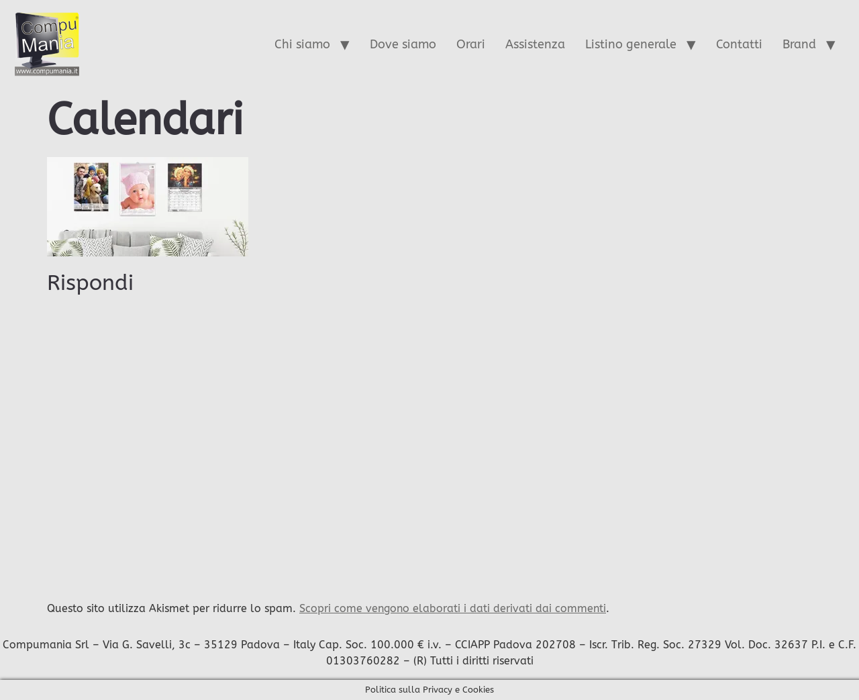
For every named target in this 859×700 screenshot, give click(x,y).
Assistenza (535, 44)
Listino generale (630, 44)
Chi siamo (302, 44)
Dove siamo (403, 44)
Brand (799, 44)
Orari (470, 44)
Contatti (739, 44)
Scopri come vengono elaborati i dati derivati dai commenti (452, 608)
